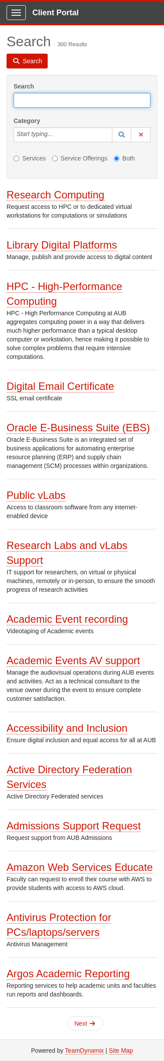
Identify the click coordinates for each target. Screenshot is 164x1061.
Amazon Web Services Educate (80, 867)
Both (124, 158)
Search (24, 86)
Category (27, 120)
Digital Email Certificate (60, 386)
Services (30, 158)
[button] (121, 134)
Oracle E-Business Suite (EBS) (78, 427)
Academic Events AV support (73, 660)
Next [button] (84, 1023)
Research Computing (56, 195)
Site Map (121, 1050)
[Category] (57, 135)
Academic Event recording (67, 619)
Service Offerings (80, 158)
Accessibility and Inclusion (67, 728)
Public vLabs (36, 495)
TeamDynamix (84, 1050)
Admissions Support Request (74, 826)
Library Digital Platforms (62, 245)
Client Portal (55, 12)
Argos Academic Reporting (68, 973)
